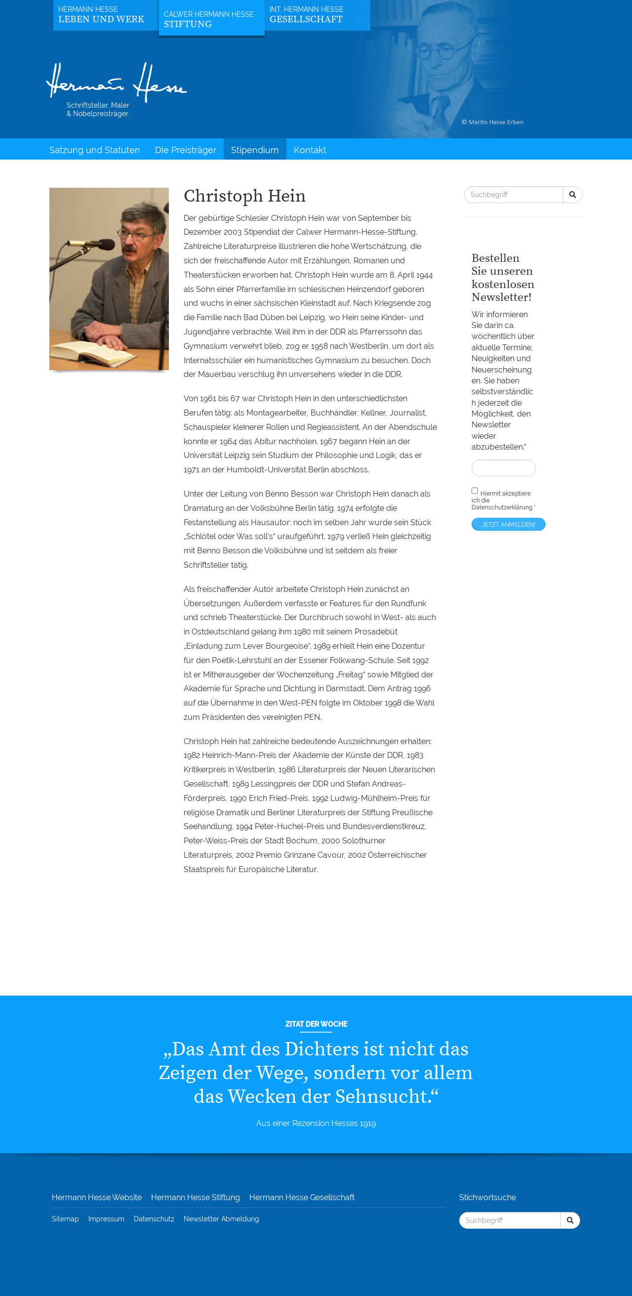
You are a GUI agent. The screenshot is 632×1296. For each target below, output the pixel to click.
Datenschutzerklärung (502, 507)
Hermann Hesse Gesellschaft (302, 1197)
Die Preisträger (185, 150)
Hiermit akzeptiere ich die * (504, 498)
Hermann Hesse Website (97, 1197)
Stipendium (255, 150)
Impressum (106, 1219)
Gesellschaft (306, 19)
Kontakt (310, 150)
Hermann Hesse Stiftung (195, 1197)
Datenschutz (154, 1219)
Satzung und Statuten (94, 150)
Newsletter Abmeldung (221, 1219)
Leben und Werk (101, 19)
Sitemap (65, 1219)
